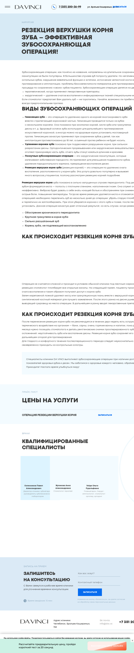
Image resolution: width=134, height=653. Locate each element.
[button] (105, 415)
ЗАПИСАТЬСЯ (90, 592)
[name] (99, 574)
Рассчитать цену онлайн (107, 646)
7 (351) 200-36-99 (70, 7)
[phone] (99, 582)
